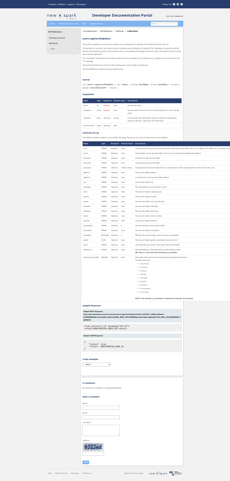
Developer (81, 4)
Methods (53, 43)
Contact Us (178, 16)
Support (71, 4)
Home (50, 476)
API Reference (55, 32)
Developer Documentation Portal (122, 16)
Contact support (137, 476)
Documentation (90, 31)
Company (52, 4)
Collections (132, 31)
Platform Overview (61, 476)
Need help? (128, 476)
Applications (75, 476)
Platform (62, 4)
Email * (85, 415)
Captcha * (86, 443)
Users (52, 48)
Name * (85, 406)
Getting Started (57, 38)
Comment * (86, 425)
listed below (159, 121)
